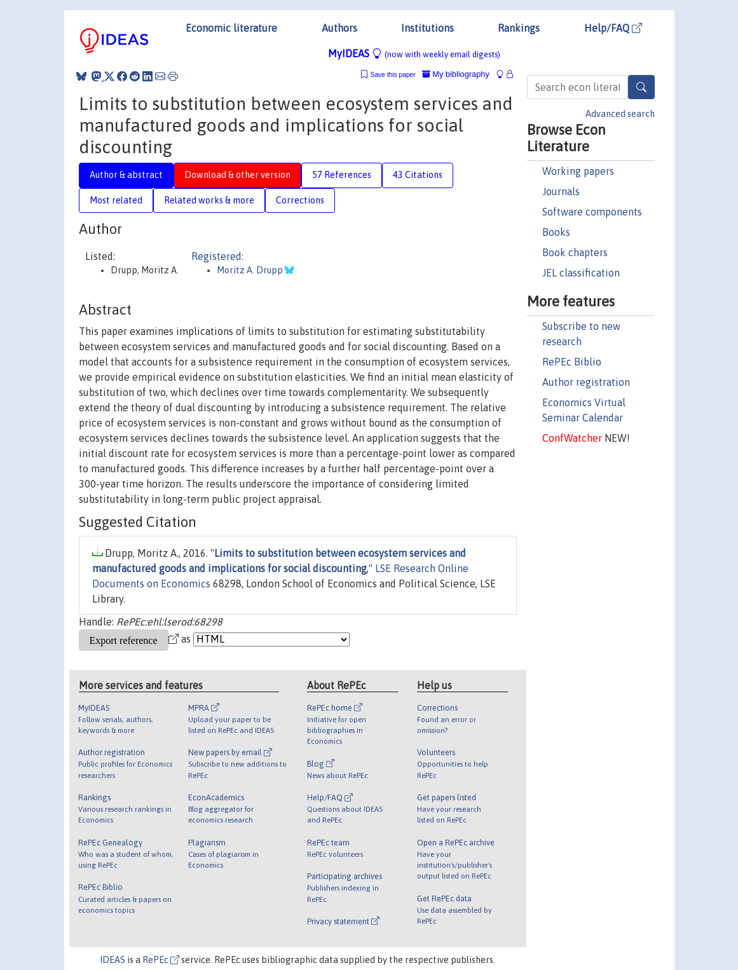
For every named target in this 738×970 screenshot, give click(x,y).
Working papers (578, 171)
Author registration (586, 382)
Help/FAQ (613, 28)
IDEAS (112, 960)
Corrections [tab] (300, 200)
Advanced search (620, 114)
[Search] (641, 87)
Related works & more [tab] (209, 200)
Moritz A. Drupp (251, 270)
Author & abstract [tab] (126, 175)
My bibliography (455, 74)
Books (556, 232)
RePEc (160, 960)
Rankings (519, 28)
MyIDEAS (414, 53)
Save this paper (393, 74)
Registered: (217, 256)
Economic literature (231, 28)
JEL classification (581, 272)
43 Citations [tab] (417, 175)
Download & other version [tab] (237, 175)
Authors (339, 28)
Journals (561, 191)
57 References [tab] (341, 175)
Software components (592, 211)
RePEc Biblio (571, 361)
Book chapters (575, 252)
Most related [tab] (116, 200)
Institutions (427, 28)
